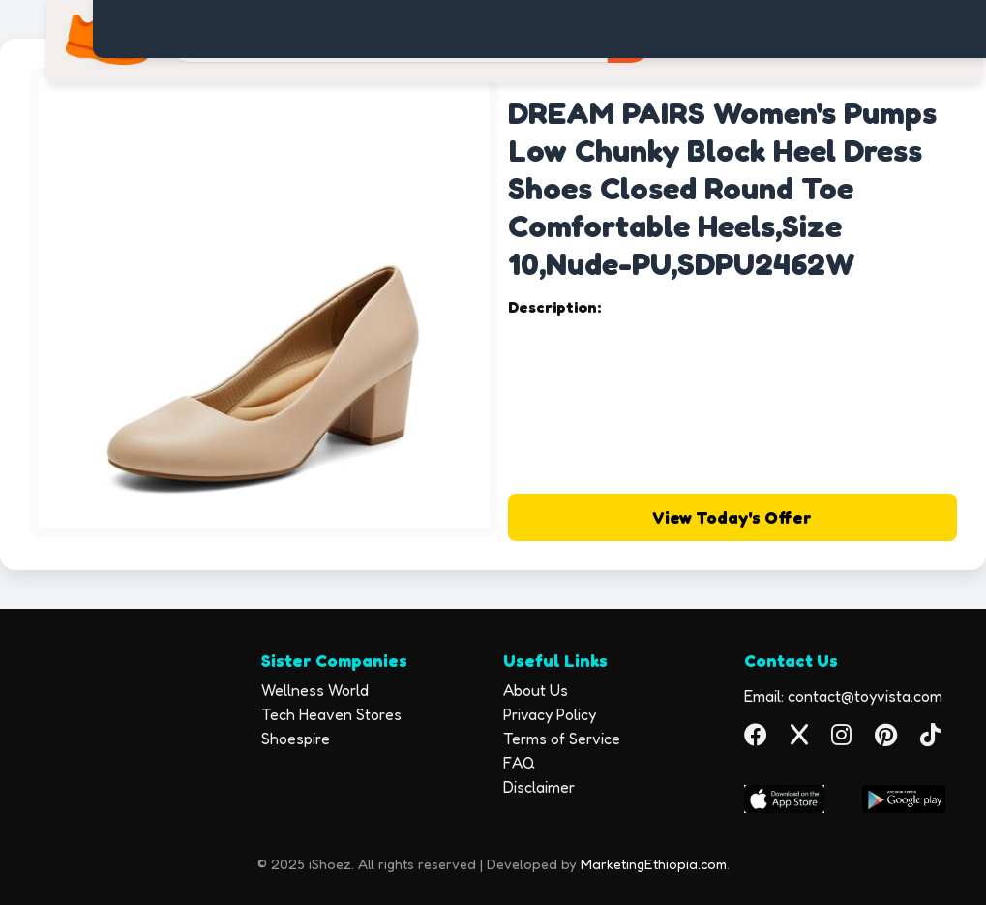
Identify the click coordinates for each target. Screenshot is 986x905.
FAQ (519, 762)
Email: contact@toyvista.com (843, 696)
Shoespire (295, 738)
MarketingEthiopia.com (654, 864)
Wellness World (315, 690)
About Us (535, 690)
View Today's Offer (732, 517)
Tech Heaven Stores (331, 714)
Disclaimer (539, 787)
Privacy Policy (549, 714)
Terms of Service (561, 738)
